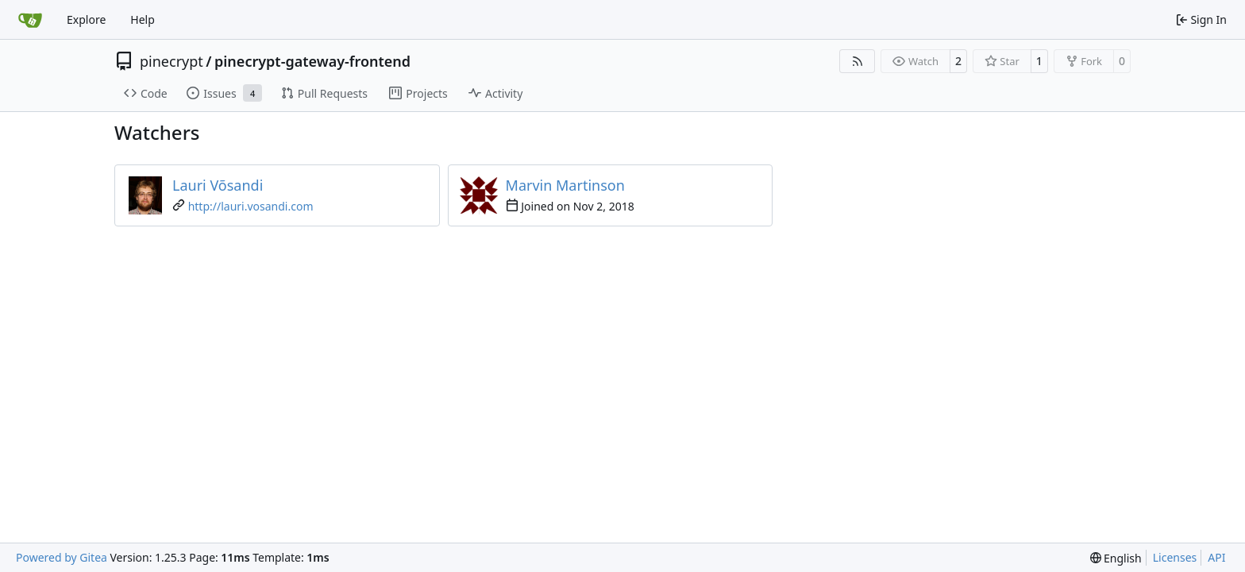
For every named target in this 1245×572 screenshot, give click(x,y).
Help (142, 19)
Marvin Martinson (565, 185)
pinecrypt (171, 61)
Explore (86, 19)
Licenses (1175, 557)
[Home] (30, 20)
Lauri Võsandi (217, 185)
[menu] (1116, 558)
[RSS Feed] (857, 61)
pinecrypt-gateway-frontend (312, 61)
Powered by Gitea (61, 557)
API (1216, 557)
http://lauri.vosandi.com (251, 206)
